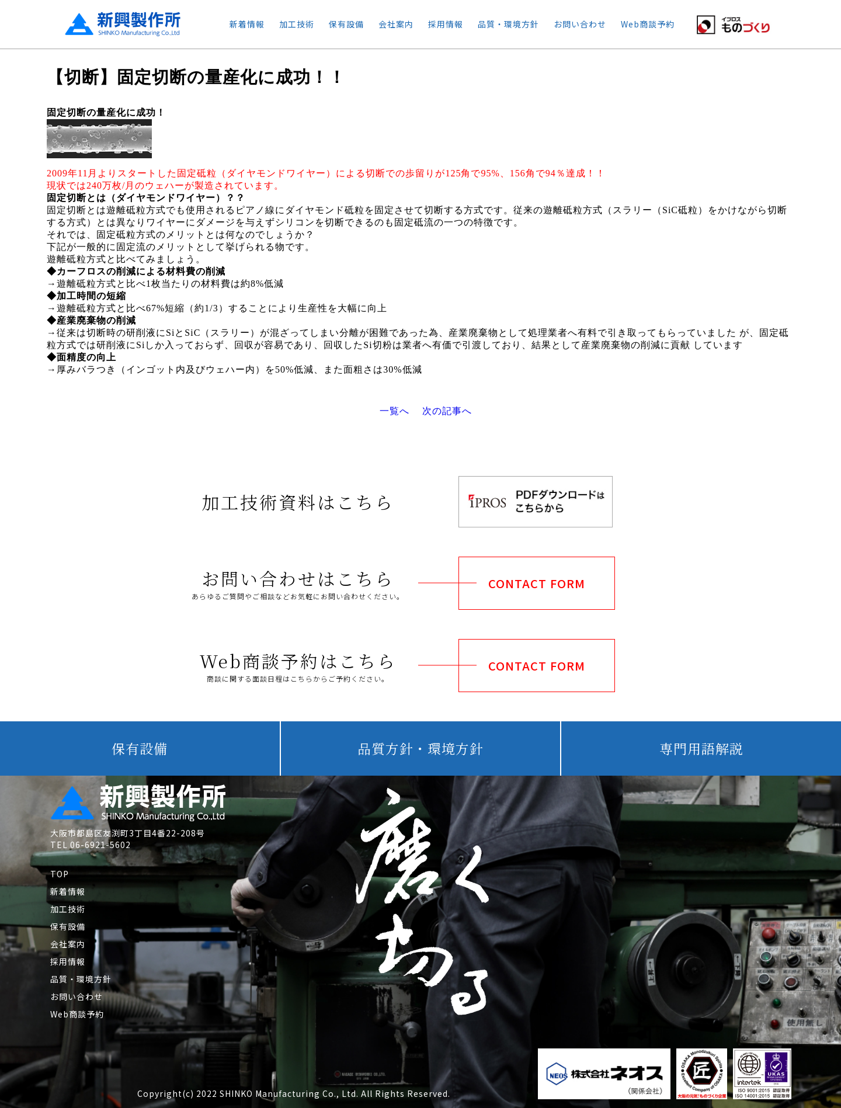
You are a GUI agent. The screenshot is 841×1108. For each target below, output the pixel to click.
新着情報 (247, 24)
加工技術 (296, 24)
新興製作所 (112, 24)
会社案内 (395, 24)
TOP (59, 874)
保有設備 (346, 24)
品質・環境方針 (508, 24)
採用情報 (445, 24)
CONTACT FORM (536, 583)
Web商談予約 (648, 24)
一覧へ (394, 411)
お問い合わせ (580, 24)
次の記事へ (447, 411)
